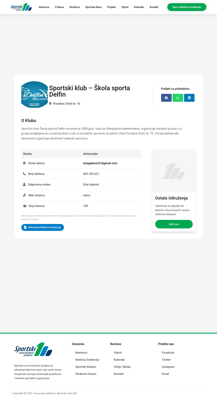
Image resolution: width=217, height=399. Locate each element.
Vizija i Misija (122, 366)
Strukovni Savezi (85, 373)
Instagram (168, 366)
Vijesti (124, 7)
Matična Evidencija (87, 359)
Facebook (168, 352)
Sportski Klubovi (85, 366)
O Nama (59, 7)
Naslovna (44, 7)
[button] (186, 7)
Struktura (74, 7)
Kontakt (154, 7)
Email (165, 373)
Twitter (166, 359)
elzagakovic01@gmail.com (100, 163)
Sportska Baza (93, 7)
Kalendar (139, 7)
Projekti (111, 7)
